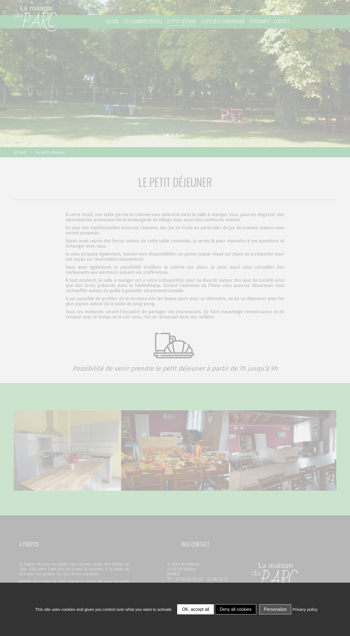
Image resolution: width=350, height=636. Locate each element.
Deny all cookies (236, 609)
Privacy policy (305, 609)
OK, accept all (195, 609)
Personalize (275, 609)
